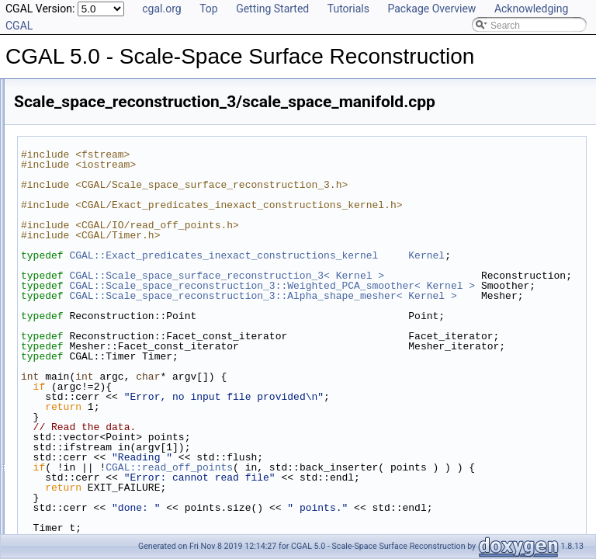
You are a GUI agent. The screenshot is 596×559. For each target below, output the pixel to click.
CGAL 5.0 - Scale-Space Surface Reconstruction (114, 91)
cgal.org (161, 8)
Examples (47, 211)
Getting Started (272, 8)
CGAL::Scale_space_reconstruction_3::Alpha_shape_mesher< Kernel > (416, 371)
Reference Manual (64, 125)
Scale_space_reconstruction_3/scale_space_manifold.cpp (159, 279)
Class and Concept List (74, 194)
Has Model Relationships (78, 160)
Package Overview (431, 8)
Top (208, 8)
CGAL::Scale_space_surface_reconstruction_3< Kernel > (420, 306)
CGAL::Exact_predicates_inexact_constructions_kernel (417, 276)
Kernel (274, 286)
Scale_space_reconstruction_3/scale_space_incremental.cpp (165, 262)
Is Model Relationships (73, 142)
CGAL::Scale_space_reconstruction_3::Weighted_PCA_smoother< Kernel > (416, 341)
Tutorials (348, 8)
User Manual (52, 108)
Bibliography (52, 177)
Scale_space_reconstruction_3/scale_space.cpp (138, 228)
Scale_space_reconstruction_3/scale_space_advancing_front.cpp (174, 245)
